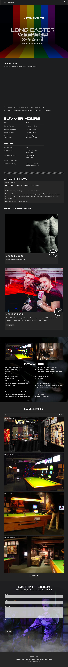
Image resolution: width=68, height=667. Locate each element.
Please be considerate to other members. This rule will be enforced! (29, 110)
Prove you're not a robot (12, 620)
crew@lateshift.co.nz (34, 661)
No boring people (39, 107)
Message (7, 606)
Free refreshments (23, 107)
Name (6, 594)
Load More (34, 575)
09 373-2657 (33, 66)
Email (6, 600)
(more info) (31, 155)
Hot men (9, 107)
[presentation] (18, 624)
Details (10, 325)
